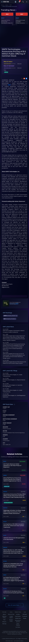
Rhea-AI (4, 621)
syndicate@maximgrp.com (9, 151)
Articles (18, 614)
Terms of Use (11, 614)
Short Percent (7, 423)
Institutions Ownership (10, 419)
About (4, 614)
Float (4, 411)
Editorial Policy (4, 617)
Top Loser (22, 475)
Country (5, 439)
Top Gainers (18, 616)
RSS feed (25, 614)
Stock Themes (18, 624)
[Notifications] (19, 1)
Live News (18, 627)
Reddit (24, 618)
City (4, 443)
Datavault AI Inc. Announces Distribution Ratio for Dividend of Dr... (7, 22)
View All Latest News (14, 605)
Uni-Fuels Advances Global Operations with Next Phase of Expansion (12, 465)
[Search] (23, 1)
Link (4, 436)
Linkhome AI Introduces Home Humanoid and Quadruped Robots (13, 591)
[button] (15, 1)
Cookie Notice (11, 617)
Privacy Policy (11, 620)
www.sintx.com (8, 198)
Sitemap (4, 623)
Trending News (9, 10)
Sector (5, 430)
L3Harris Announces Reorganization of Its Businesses (14, 538)
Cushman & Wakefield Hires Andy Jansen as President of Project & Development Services (13, 565)
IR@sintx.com (5, 287)
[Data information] (14, 404)
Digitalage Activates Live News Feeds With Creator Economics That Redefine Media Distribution (14, 512)
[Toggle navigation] (26, 1)
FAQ (4, 619)
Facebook (24, 616)
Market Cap (6, 407)
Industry (5, 427)
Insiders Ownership (9, 415)
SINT (9, 85)
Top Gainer (22, 461)
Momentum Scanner (18, 621)
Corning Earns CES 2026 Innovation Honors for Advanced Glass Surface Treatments (13, 525)
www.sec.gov (5, 138)
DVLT (2, 18)
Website (5, 434)
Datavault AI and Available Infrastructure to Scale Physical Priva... (21, 22)
